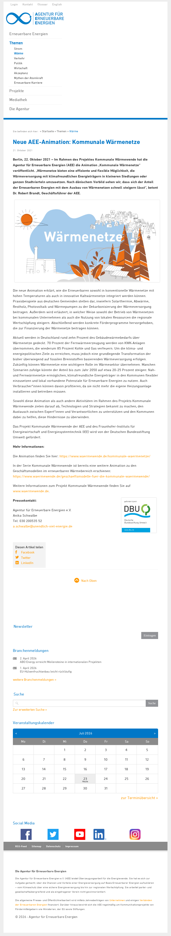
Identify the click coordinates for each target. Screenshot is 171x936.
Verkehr (19, 58)
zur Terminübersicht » (139, 798)
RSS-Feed (21, 846)
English (57, 4)
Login (14, 4)
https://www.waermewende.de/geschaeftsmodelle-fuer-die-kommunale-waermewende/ (81, 476)
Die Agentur (19, 108)
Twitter (26, 558)
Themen (16, 43)
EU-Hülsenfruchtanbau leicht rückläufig (46, 671)
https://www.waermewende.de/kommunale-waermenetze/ (104, 456)
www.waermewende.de (31, 491)
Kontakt (27, 4)
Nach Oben (89, 581)
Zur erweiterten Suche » (30, 709)
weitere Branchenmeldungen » (34, 679)
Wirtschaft (20, 68)
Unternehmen (117, 900)
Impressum (71, 846)
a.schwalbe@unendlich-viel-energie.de (42, 526)
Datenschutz (53, 846)
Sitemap (36, 846)
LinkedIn (27, 563)
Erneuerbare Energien (28, 33)
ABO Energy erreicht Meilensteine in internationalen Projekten (60, 662)
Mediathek (18, 99)
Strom (18, 48)
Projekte (16, 90)
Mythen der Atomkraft (28, 78)
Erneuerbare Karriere (28, 82)
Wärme (18, 53)
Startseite (48, 131)
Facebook (27, 552)
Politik (18, 63)
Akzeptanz (21, 73)
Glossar (42, 4)
